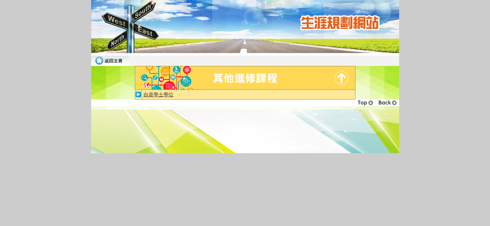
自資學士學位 (158, 94)
